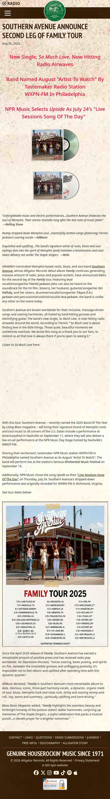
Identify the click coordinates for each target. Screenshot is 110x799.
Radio (13, 3)
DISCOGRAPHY (50, 743)
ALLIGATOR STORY (75, 743)
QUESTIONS (44, 737)
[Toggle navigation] (7, 12)
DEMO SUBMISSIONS (69, 737)
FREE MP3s (29, 743)
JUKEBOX (93, 737)
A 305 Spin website (55, 765)
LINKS (29, 737)
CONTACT (15, 737)
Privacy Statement (87, 760)
